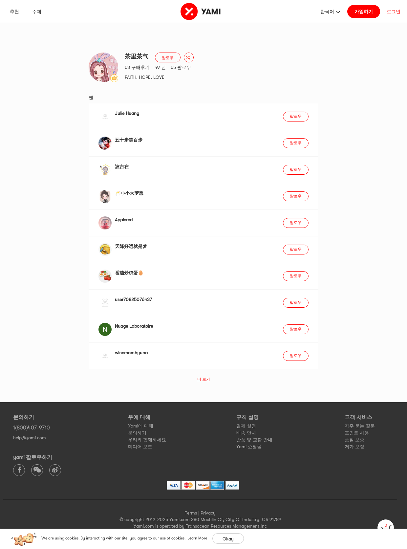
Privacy (208, 513)
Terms (191, 513)
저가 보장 (354, 446)
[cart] (385, 527)
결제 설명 (246, 425)
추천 (14, 11)
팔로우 (168, 57)
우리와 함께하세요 (147, 439)
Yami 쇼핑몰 (249, 446)
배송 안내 (246, 432)
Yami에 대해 (140, 425)
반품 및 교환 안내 (254, 439)
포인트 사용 (357, 432)
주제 (36, 11)
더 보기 (203, 379)
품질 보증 (354, 439)
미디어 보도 (140, 446)
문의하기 (137, 432)
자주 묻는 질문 (360, 425)
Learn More (197, 538)
